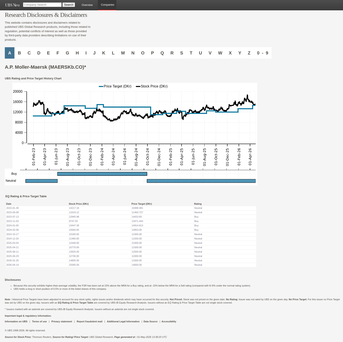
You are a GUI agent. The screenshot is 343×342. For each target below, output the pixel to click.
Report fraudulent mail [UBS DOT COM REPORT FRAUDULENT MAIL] (89, 321)
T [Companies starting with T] (191, 53)
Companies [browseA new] (107, 4)
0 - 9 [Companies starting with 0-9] (262, 53)
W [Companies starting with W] (220, 53)
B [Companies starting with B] (19, 53)
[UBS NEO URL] (12, 5)
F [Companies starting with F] (57, 53)
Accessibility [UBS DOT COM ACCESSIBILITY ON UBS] (168, 321)
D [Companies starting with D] (38, 53)
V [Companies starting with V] (210, 53)
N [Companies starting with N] (132, 53)
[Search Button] (68, 4)
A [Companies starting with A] (9, 53)
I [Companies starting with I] (86, 53)
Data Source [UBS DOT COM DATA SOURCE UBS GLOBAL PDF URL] (151, 321)
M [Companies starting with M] (123, 53)
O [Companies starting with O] (143, 53)
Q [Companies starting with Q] (162, 53)
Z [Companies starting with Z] (249, 53)
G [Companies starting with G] (67, 53)
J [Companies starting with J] (94, 53)
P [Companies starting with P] (152, 53)
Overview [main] (87, 5)
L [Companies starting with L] (113, 53)
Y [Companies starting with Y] (239, 53)
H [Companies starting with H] (77, 53)
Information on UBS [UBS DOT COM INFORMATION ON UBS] (16, 321)
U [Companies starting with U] (200, 53)
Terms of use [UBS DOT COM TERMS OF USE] (39, 321)
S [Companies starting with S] (181, 53)
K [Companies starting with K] (103, 53)
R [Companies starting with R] (171, 53)
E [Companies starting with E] (48, 53)
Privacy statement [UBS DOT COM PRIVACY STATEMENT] (62, 321)
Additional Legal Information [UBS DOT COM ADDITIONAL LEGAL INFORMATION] (123, 321)
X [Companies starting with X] (230, 53)
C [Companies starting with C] (29, 53)
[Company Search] (42, 4)
